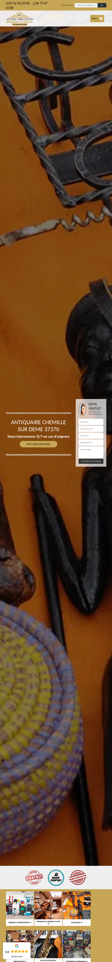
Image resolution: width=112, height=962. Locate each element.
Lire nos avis (16, 956)
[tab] (56, 481)
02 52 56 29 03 (17, 3)
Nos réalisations (38, 444)
